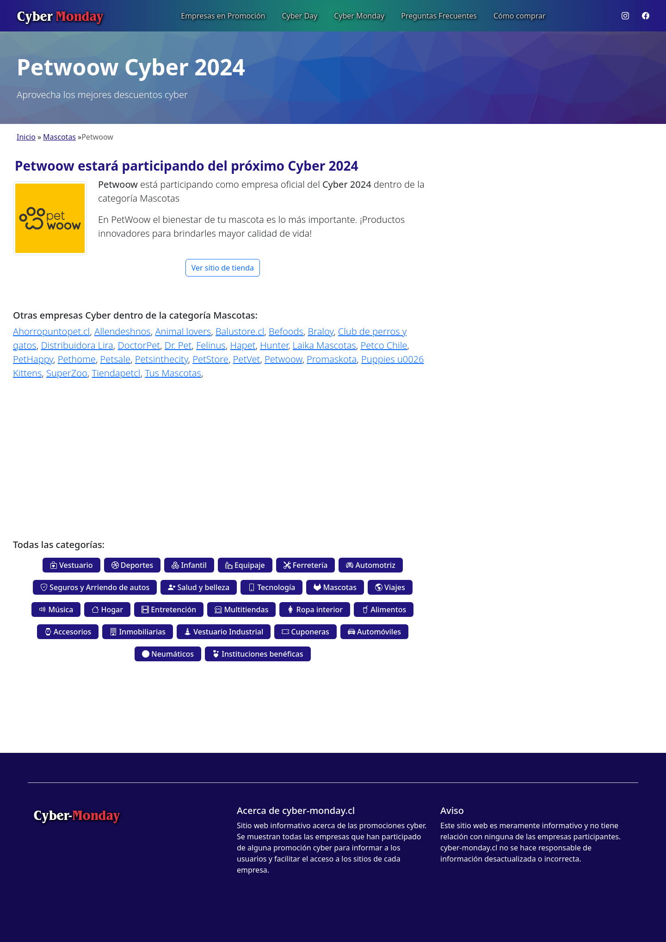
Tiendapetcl (116, 373)
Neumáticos (168, 654)
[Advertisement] (222, 452)
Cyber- (76, 815)
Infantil (189, 565)
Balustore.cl (240, 331)
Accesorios (68, 632)
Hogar (107, 609)
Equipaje (245, 565)
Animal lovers (183, 331)
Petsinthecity (161, 359)
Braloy (320, 331)
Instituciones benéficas (257, 654)
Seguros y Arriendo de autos (94, 587)
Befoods (286, 331)
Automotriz (370, 565)
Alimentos (383, 609)
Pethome (77, 359)
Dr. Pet (178, 345)
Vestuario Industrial (223, 632)
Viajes (390, 587)
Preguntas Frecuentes (439, 16)
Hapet (242, 345)
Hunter (274, 345)
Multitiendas (241, 609)
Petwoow (283, 359)
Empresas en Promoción (223, 16)
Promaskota (332, 359)
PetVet (246, 359)
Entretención (169, 609)
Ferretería (306, 565)
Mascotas (59, 137)
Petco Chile (384, 345)
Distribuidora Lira (77, 345)
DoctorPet (138, 345)
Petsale (115, 359)
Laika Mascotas (324, 345)
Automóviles (374, 632)
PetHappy (33, 359)
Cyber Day (299, 16)
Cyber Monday (359, 16)
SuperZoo (66, 373)
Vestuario (71, 565)
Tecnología (271, 587)
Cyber (60, 15)
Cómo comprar (519, 16)
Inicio (26, 137)
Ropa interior (315, 609)
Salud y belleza (198, 587)
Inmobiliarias (138, 632)
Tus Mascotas (173, 373)
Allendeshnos (122, 331)
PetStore (210, 359)
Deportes (132, 565)
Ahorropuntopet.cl (51, 331)
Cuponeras (305, 632)
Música (56, 609)
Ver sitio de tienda (222, 268)
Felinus (211, 345)
